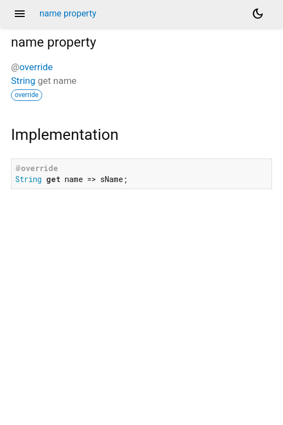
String (23, 80)
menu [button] (19, 13)
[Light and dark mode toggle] (258, 13)
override (36, 66)
